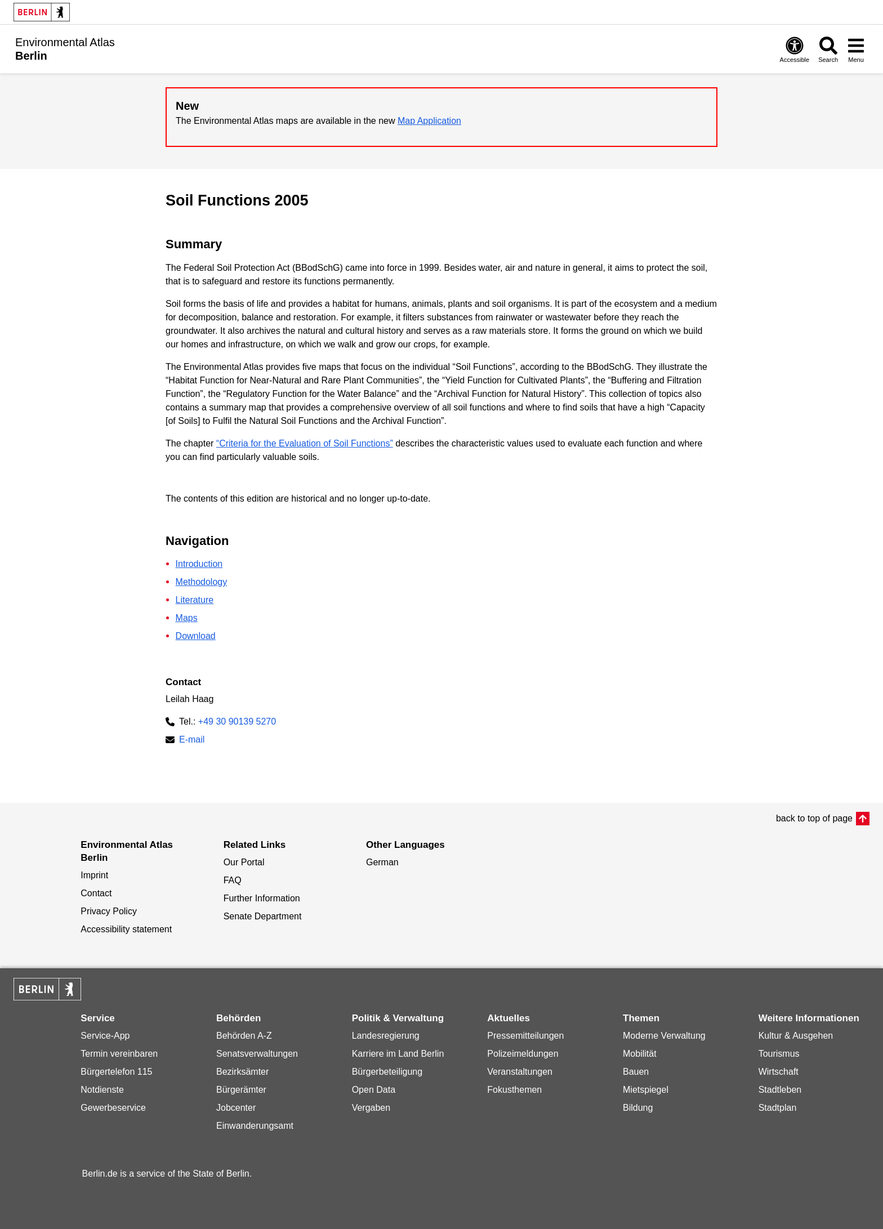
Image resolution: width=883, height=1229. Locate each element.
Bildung (638, 1107)
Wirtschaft (779, 1071)
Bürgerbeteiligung (387, 1071)
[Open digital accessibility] (794, 49)
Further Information (262, 898)
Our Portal (244, 862)
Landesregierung (386, 1035)
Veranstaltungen (519, 1071)
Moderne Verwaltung (664, 1035)
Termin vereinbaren (119, 1053)
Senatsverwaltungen (257, 1053)
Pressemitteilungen (525, 1035)
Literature (195, 600)
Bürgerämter (241, 1089)
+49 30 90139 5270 (237, 721)
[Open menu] (855, 49)
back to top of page (814, 818)
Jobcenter (236, 1107)
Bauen (636, 1071)
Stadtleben (780, 1089)
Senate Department (263, 916)
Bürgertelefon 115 (116, 1071)
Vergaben (371, 1107)
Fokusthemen (514, 1089)
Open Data (373, 1089)
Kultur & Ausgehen (796, 1035)
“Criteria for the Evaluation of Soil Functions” (304, 443)
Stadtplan (778, 1107)
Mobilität (640, 1053)
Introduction (199, 564)
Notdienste (102, 1089)
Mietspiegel (645, 1089)
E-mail (191, 741)
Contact (96, 893)
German (382, 862)
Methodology (202, 582)
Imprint (94, 875)
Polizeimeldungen (522, 1053)
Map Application (429, 121)
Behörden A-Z (244, 1035)
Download (196, 636)
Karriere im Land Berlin (398, 1053)
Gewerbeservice (113, 1107)
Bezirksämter (242, 1071)
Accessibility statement (126, 929)
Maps (187, 618)
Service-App (105, 1035)
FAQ (233, 880)
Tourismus (779, 1053)
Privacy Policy (109, 911)
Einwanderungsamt (254, 1125)
